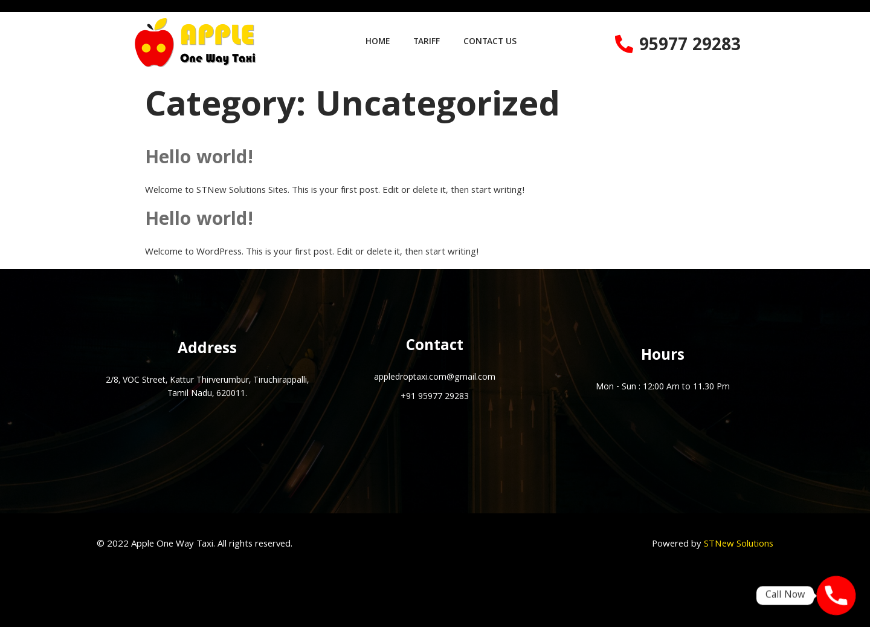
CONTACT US (492, 42)
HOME (376, 42)
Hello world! (199, 159)
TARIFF (426, 42)
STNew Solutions (738, 545)
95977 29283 (690, 46)
